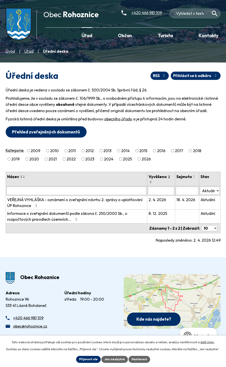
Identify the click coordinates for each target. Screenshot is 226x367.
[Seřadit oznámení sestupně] (24, 177)
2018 (197, 150)
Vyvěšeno (159, 176)
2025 (127, 159)
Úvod (10, 51)
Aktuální (208, 199)
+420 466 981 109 (28, 317)
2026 (146, 159)
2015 (143, 150)
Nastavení (139, 359)
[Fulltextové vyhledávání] (195, 13)
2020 (34, 159)
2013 (107, 150)
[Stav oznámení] (209, 191)
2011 (72, 150)
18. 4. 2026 (185, 199)
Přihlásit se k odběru (195, 75)
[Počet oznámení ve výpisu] (209, 228)
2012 (89, 150)
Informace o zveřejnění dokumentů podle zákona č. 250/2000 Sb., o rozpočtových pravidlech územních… (67, 216)
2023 (89, 159)
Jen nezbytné (114, 359)
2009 (35, 150)
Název (14, 176)
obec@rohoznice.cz (30, 326)
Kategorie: (15, 150)
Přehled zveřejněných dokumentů (46, 132)
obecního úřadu (118, 118)
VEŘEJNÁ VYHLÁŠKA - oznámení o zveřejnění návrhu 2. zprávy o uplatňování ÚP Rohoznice (74, 202)
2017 (179, 150)
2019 (15, 159)
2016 (161, 150)
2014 (125, 150)
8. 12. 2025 (158, 213)
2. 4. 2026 (157, 199)
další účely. (207, 342)
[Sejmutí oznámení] (187, 191)
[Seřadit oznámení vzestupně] (24, 176)
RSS (160, 75)
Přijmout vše (88, 359)
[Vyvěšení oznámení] (161, 191)
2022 (71, 159)
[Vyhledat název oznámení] (76, 191)
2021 (53, 159)
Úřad (28, 51)
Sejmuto (184, 176)
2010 (54, 150)
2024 (108, 159)
